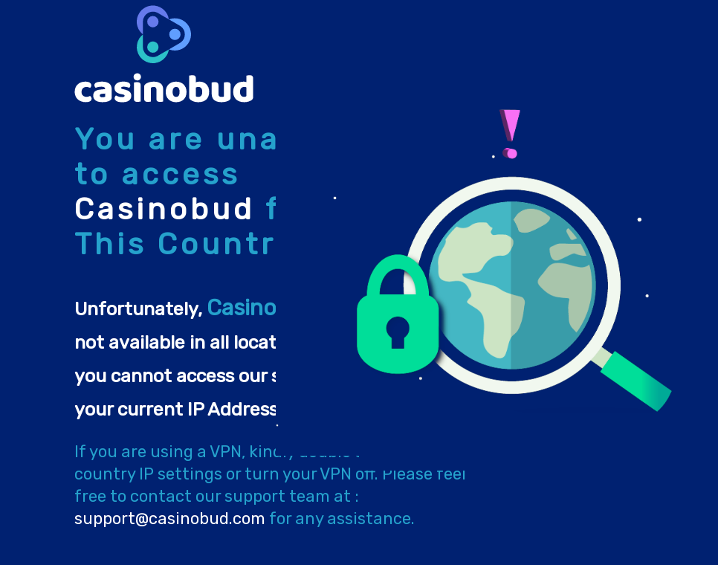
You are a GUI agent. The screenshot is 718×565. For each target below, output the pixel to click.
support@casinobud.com (169, 518)
